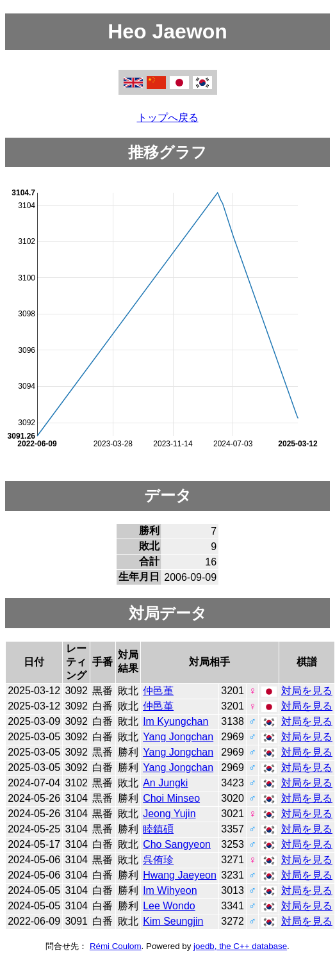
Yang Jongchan (178, 736)
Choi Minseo (171, 798)
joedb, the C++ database (240, 946)
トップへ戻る (168, 117)
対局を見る (306, 690)
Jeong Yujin (169, 813)
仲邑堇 (158, 690)
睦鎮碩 (158, 829)
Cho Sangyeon (177, 844)
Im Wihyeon (170, 890)
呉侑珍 (158, 859)
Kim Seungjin (173, 921)
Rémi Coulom (116, 946)
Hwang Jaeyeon (180, 875)
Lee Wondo (169, 905)
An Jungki (165, 782)
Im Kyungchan (175, 721)
